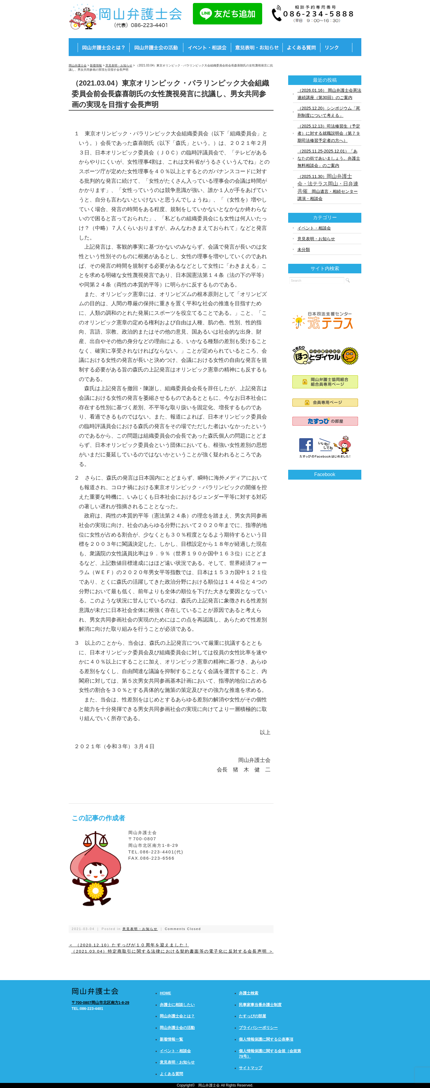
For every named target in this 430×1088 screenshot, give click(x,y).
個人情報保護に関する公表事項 (266, 1039)
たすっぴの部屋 (252, 1016)
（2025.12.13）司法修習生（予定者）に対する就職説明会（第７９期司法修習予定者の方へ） (328, 133)
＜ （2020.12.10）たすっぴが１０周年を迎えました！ (129, 945)
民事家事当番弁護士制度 (260, 1005)
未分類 (303, 249)
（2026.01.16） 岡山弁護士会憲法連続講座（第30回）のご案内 (329, 94)
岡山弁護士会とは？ (177, 1016)
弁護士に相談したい (177, 1005)
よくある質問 (171, 1074)
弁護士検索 (248, 993)
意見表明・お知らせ (140, 929)
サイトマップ (250, 1068)
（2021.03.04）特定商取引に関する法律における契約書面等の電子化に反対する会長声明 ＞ (172, 951)
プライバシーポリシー (258, 1028)
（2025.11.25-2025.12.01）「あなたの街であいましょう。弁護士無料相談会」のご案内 (328, 158)
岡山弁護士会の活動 (177, 1028)
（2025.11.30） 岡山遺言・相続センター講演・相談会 (327, 187)
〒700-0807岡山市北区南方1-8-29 (100, 1003)
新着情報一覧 (171, 1039)
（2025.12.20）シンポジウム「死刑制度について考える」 (328, 112)
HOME (165, 993)
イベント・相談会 (314, 228)
